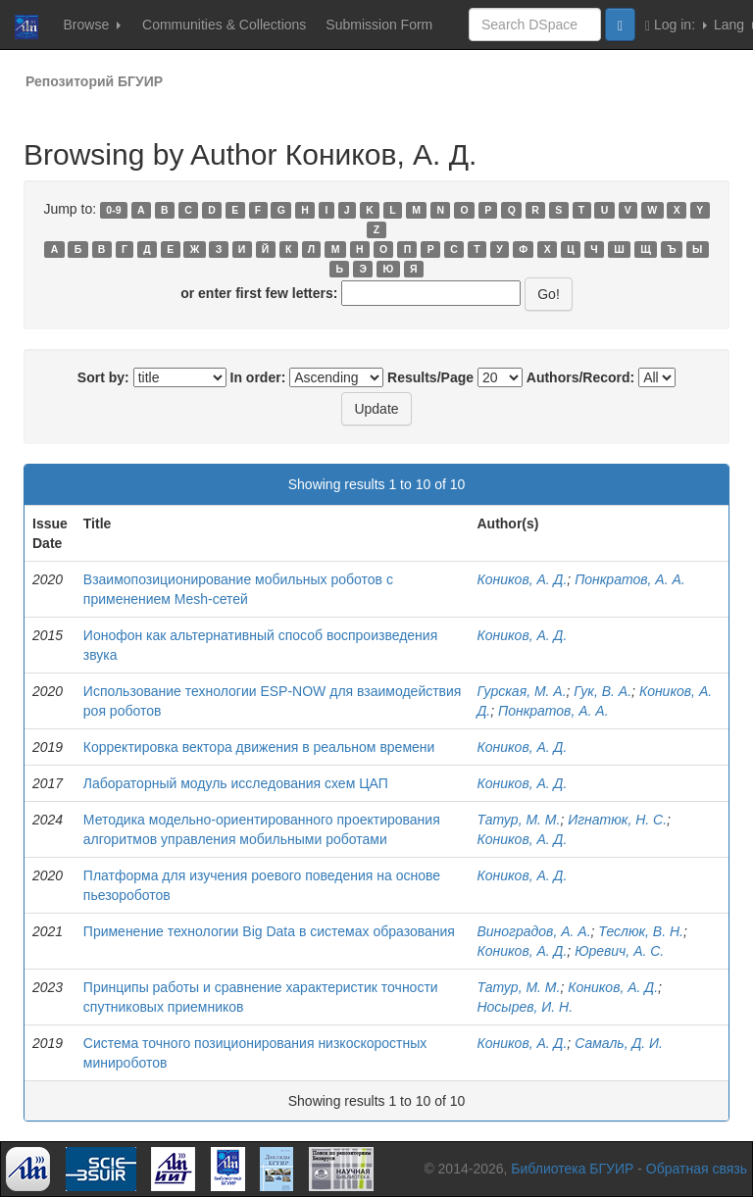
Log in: (676, 25)
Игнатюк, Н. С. (617, 819)
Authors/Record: (580, 377)
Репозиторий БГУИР (94, 81)
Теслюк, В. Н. (640, 931)
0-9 (113, 210)
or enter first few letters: (258, 293)
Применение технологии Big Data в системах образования (269, 931)
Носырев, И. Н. (525, 1007)
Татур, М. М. (518, 819)
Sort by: (103, 377)
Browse (92, 24)
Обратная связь (696, 1168)
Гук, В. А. (602, 691)
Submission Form (379, 24)
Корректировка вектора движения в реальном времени (259, 747)
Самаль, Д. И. (619, 1043)
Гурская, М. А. (521, 691)
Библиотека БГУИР (572, 1168)
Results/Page (430, 377)
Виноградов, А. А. (533, 931)
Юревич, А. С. (619, 951)
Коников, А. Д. (522, 579)
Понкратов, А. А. (630, 579)
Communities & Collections (224, 24)
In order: (258, 377)
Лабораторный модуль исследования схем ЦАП (235, 783)
